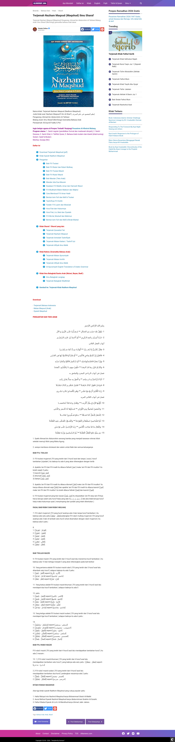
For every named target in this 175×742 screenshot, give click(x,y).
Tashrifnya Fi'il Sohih (54, 201)
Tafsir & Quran (116, 3)
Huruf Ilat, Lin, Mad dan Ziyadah (58, 212)
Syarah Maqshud (40, 311)
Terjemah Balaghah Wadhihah (58, 281)
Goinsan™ (62, 740)
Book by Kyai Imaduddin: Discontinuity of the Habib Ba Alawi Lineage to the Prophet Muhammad (125, 149)
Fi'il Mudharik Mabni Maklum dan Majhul (62, 190)
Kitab (89, 3)
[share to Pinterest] (102, 29)
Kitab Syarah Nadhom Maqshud (52, 156)
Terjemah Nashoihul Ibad (122, 105)
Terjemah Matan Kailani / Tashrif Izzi (60, 241)
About (38, 733)
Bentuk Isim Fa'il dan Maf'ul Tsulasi (60, 197)
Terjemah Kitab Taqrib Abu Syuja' (125, 84)
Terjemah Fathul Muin (120, 79)
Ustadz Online (44, 28)
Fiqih (105, 3)
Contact (46, 733)
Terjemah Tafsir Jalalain (121, 89)
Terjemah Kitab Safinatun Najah (124, 59)
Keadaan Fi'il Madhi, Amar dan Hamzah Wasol (64, 186)
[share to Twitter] (95, 29)
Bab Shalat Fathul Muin (121, 100)
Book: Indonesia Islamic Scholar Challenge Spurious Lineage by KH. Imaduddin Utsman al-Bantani (125, 120)
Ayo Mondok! (68, 3)
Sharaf (51, 714)
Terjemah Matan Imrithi (55, 259)
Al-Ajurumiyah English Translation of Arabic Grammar (67, 267)
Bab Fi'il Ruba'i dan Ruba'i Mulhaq (59, 167)
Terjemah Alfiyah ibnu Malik (57, 245)
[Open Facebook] (123, 733)
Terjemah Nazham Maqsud (57, 234)
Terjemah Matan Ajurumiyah (57, 255)
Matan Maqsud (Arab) (42, 308)
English (97, 3)
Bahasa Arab (40, 714)
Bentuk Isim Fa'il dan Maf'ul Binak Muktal (62, 220)
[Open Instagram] (133, 733)
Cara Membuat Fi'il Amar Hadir (58, 193)
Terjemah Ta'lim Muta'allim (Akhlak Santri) (126, 73)
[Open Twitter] (128, 733)
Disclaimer (55, 733)
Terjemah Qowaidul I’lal (55, 230)
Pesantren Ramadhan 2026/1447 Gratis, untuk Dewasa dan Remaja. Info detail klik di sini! (125, 19)
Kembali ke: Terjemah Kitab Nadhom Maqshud (58, 287)
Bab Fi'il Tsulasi (52, 163)
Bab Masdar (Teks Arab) (55, 178)
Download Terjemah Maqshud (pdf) (54, 152)
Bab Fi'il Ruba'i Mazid (54, 175)
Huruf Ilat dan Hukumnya (56, 209)
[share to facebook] (85, 29)
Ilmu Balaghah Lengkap (55, 277)
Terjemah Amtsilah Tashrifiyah (58, 238)
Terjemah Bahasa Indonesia (45, 305)
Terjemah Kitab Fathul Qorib (121, 54)
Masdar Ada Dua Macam (56, 182)
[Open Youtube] (138, 733)
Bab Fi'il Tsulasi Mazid (55, 171)
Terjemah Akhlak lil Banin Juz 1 (124, 94)
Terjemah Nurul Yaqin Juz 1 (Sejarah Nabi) (126, 65)
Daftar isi (80, 3)
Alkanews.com (86, 733)
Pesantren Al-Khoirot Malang (84, 128)
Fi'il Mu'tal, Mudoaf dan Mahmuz (59, 216)
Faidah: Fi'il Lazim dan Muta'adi (58, 205)
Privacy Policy (67, 733)
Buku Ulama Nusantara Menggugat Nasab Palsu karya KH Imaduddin (124, 141)
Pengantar (44, 160)
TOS (76, 733)
